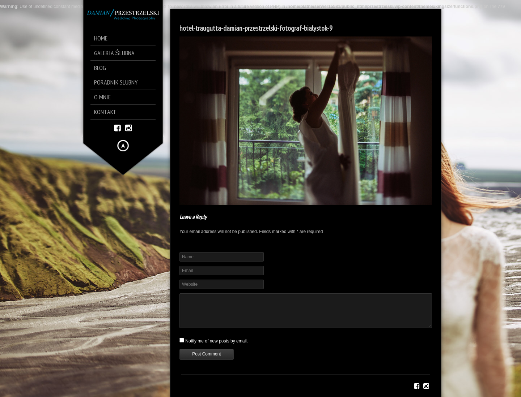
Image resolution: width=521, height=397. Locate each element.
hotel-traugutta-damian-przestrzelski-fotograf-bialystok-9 (255, 28)
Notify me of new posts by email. (216, 341)
